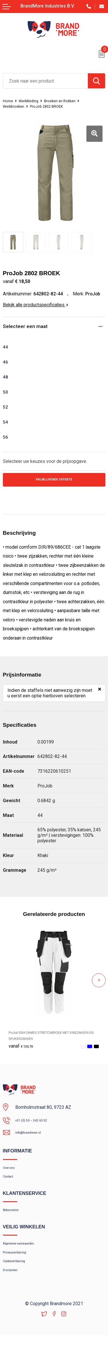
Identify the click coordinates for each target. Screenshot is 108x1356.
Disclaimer (13, 1289)
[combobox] (45, 80)
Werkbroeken (15, 106)
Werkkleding (32, 100)
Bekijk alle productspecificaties (35, 305)
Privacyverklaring (19, 1266)
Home (9, 100)
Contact (10, 1184)
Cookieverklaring (18, 1278)
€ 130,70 (24, 1048)
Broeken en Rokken (68, 100)
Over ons (11, 1173)
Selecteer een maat (27, 326)
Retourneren (14, 1220)
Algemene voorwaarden (25, 1255)
